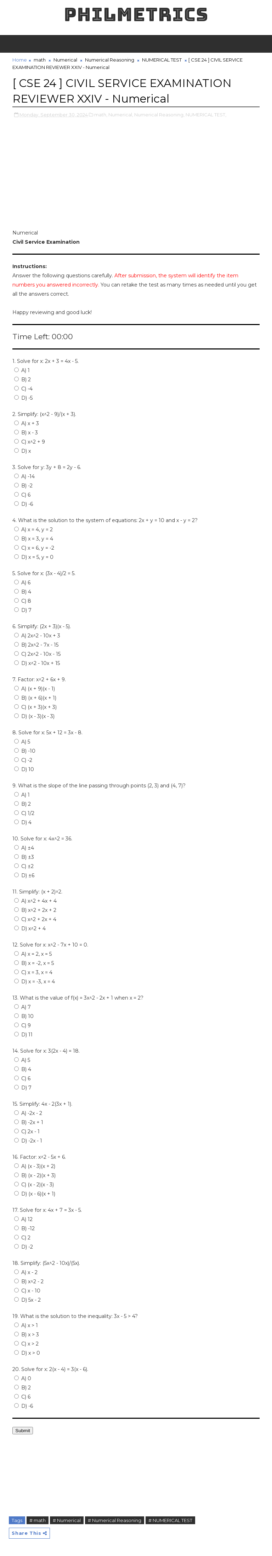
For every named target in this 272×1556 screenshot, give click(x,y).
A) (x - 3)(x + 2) (34, 1166)
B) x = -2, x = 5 (34, 963)
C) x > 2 (26, 1343)
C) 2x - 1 (27, 1131)
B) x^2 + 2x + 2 (35, 910)
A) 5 (22, 741)
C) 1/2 (24, 813)
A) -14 (24, 476)
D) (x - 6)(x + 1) (34, 1193)
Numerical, (120, 114)
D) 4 (23, 822)
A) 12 (23, 1219)
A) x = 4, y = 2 (33, 529)
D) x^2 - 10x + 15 (37, 663)
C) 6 (22, 494)
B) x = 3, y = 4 (33, 538)
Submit (22, 1430)
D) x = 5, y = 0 (33, 557)
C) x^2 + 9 (29, 441)
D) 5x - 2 (27, 1299)
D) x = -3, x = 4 (34, 981)
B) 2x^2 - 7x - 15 (36, 644)
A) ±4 (24, 847)
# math (37, 1520)
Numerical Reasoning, (159, 114)
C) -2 (23, 760)
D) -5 (23, 397)
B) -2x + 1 (28, 1122)
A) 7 (22, 1006)
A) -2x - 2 (28, 1113)
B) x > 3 (26, 1334)
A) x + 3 (26, 423)
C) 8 (22, 600)
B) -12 (24, 1228)
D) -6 (23, 504)
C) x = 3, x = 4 (33, 972)
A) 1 (22, 370)
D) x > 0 (27, 1352)
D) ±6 (24, 875)
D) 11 (23, 1034)
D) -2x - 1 (28, 1140)
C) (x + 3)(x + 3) (35, 707)
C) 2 (22, 1237)
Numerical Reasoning (109, 60)
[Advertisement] (135, 178)
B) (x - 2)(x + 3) (35, 1175)
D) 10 (24, 769)
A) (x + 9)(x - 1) (34, 688)
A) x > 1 (26, 1325)
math (40, 60)
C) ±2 (24, 866)
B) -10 (24, 750)
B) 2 (22, 379)
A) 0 (22, 1378)
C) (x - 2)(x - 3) (34, 1184)
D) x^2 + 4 (30, 928)
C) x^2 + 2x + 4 (35, 919)
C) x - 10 (27, 1290)
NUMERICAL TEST (162, 60)
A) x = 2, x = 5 (33, 953)
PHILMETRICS (136, 14)
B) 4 (22, 591)
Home (19, 60)
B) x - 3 (26, 432)
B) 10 (24, 1016)
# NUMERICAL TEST (170, 1520)
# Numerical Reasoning (114, 1520)
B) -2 (23, 485)
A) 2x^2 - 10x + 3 (37, 635)
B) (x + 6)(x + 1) (35, 697)
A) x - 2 (26, 1272)
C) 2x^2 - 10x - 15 (37, 653)
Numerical (65, 60)
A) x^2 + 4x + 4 (35, 900)
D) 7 (23, 610)
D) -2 (23, 1246)
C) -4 (23, 388)
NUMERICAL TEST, (206, 114)
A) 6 (22, 582)
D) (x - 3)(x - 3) (34, 716)
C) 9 (22, 1025)
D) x (22, 450)
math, (100, 114)
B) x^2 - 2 (29, 1281)
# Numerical (67, 1520)
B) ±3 (24, 857)
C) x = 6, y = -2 (34, 547)
